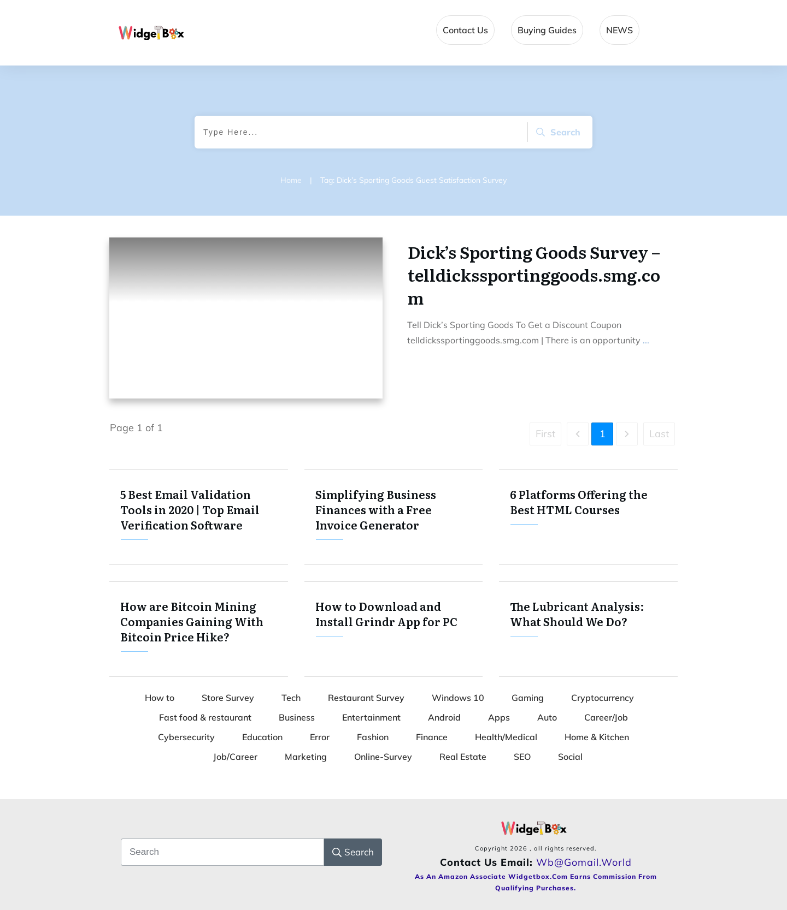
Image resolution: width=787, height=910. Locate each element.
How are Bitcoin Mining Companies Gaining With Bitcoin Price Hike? (198, 629)
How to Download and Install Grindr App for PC (393, 629)
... (646, 340)
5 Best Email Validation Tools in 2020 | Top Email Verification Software (198, 517)
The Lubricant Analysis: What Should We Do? (588, 629)
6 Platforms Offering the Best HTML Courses (588, 517)
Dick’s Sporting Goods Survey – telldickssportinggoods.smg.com (534, 275)
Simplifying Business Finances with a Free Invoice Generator (393, 517)
